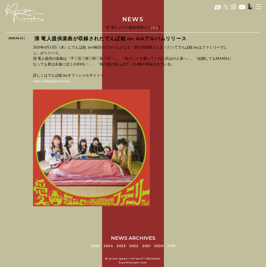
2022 (133, 246)
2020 (158, 246)
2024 (108, 246)
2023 (120, 246)
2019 (171, 246)
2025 (95, 246)
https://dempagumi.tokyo (51, 81)
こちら (154, 27)
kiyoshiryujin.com (133, 262)
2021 (146, 246)
